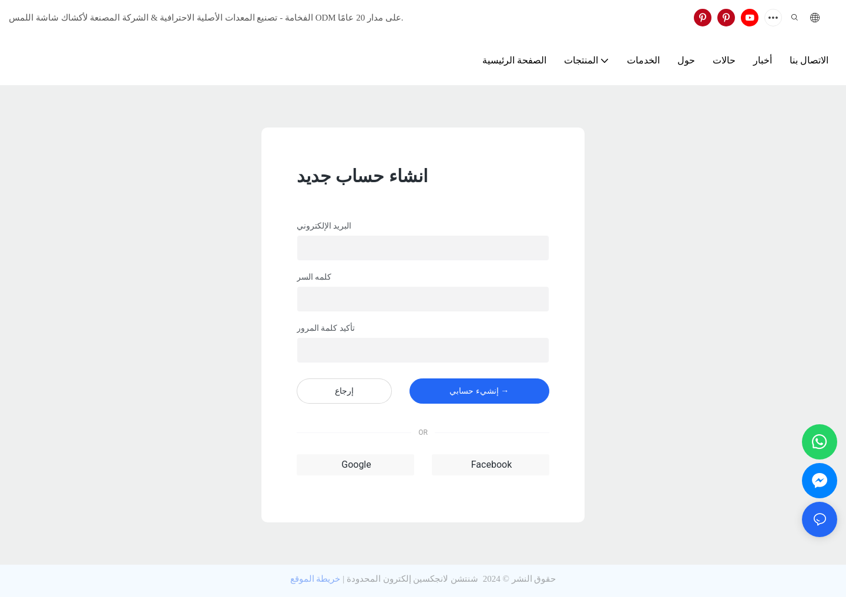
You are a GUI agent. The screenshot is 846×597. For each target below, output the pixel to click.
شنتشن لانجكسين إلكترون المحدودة (412, 578)
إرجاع (344, 390)
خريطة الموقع (315, 578)
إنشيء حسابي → (479, 390)
